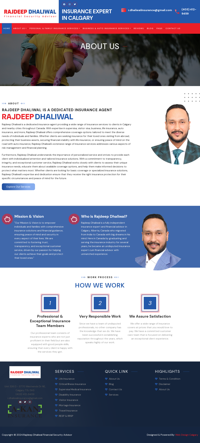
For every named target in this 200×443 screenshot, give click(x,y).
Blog (111, 384)
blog (150, 28)
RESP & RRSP (66, 416)
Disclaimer (164, 384)
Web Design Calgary (186, 434)
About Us (19, 28)
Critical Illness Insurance (72, 384)
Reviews (139, 28)
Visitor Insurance (68, 400)
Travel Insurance (68, 410)
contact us (173, 28)
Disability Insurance (70, 394)
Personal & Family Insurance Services (54, 28)
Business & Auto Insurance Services (106, 28)
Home (7, 28)
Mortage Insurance (69, 405)
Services (113, 394)
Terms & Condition (169, 378)
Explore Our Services (18, 186)
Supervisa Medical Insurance (75, 389)
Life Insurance (67, 378)
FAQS (159, 28)
